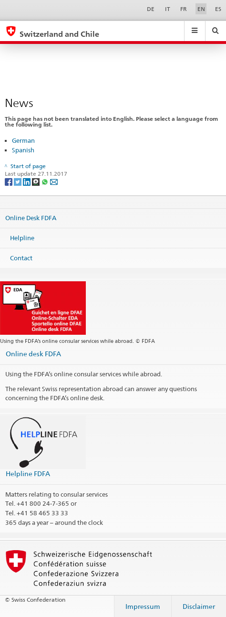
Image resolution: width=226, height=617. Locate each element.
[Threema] (36, 181)
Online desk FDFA (33, 354)
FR (183, 8)
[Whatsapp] (45, 181)
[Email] (54, 181)
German (23, 140)
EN (201, 8)
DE (150, 8)
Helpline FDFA (28, 473)
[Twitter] (18, 181)
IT (167, 8)
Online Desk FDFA (30, 218)
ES (218, 8)
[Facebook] (9, 181)
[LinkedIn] (27, 181)
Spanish (23, 150)
